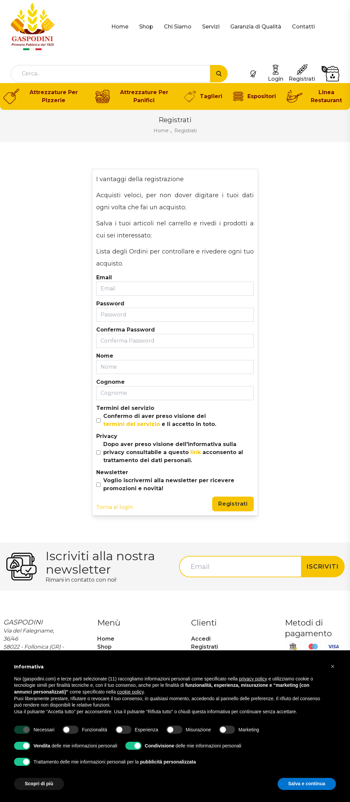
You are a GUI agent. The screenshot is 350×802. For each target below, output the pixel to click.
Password (110, 303)
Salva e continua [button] (306, 783)
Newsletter (112, 472)
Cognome (110, 382)
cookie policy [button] (130, 692)
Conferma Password (125, 329)
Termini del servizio (125, 408)
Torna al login (114, 507)
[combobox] (110, 73)
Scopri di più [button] (39, 783)
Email (104, 277)
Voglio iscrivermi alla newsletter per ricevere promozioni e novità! (168, 484)
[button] (332, 666)
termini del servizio (131, 424)
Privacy (106, 436)
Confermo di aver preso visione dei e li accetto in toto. (159, 420)
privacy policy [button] (253, 678)
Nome (104, 356)
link (195, 452)
